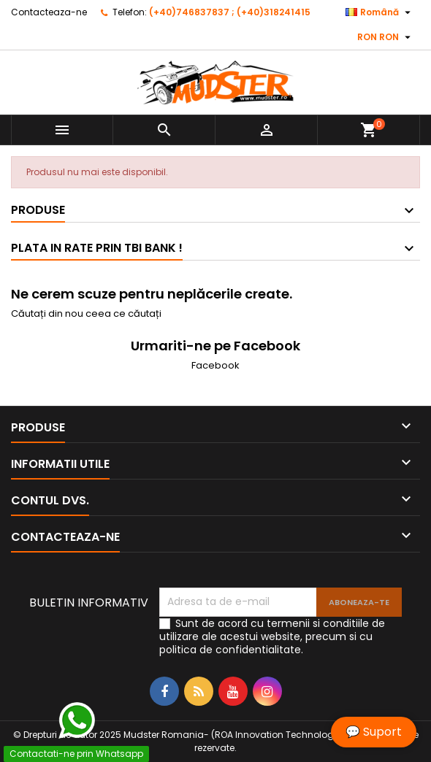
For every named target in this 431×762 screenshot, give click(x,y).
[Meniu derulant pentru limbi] (380, 12)
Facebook (215, 365)
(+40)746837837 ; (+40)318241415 (229, 12)
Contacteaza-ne (49, 12)
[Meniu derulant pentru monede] (385, 37)
